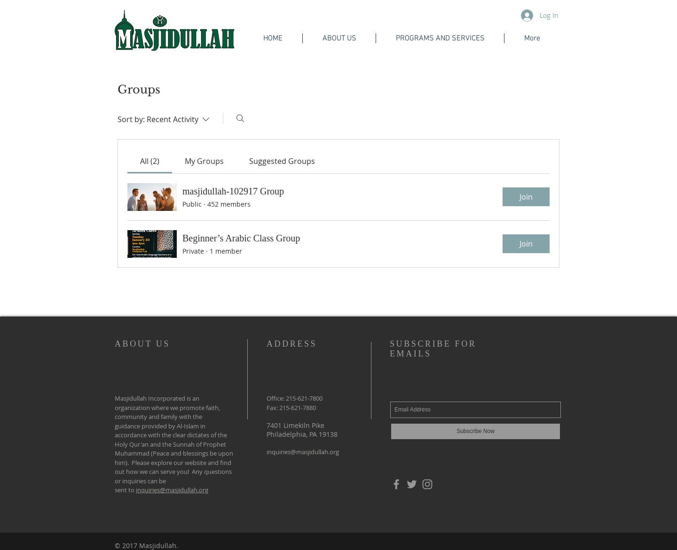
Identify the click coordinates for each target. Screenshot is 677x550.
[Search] (240, 118)
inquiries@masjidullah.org (172, 490)
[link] (149, 161)
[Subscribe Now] (475, 431)
